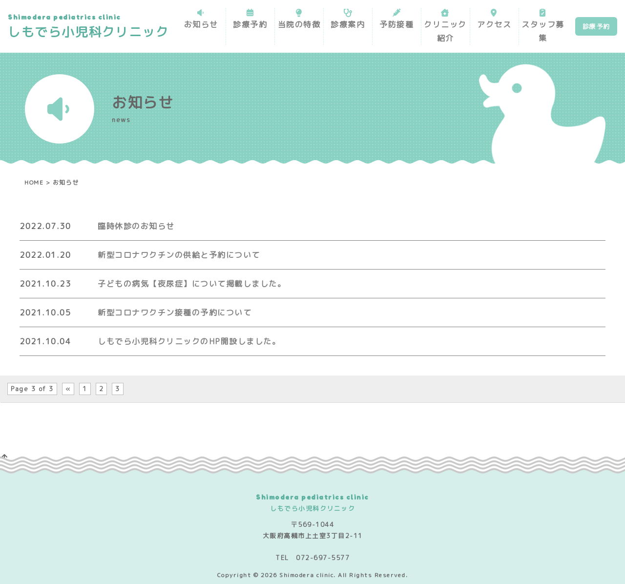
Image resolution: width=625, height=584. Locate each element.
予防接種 (396, 24)
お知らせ (201, 24)
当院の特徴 (298, 24)
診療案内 (348, 24)
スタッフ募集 (542, 31)
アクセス (494, 24)
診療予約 (250, 24)
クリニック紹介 (445, 31)
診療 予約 (596, 26)
